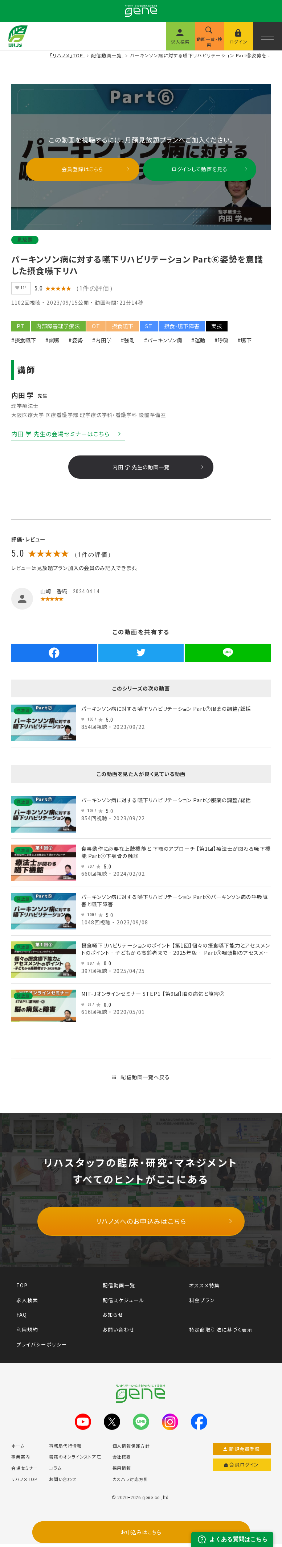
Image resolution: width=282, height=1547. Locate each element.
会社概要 (122, 1460)
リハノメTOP (24, 1482)
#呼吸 (221, 343)
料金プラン (201, 1303)
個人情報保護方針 (131, 1449)
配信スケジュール (123, 1303)
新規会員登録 (241, 1452)
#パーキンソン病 (163, 343)
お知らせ (113, 1317)
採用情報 (122, 1471)
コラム (55, 1471)
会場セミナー (24, 1471)
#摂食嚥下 (23, 343)
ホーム (18, 1449)
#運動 (198, 343)
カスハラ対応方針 (131, 1482)
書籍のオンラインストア (75, 1460)
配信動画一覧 (119, 1288)
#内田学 (102, 343)
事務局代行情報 (65, 1449)
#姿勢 (76, 343)
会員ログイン (241, 1467)
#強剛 (128, 343)
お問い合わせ (118, 1332)
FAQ (21, 1317)
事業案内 (20, 1460)
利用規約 (27, 1332)
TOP (22, 1288)
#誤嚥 (52, 343)
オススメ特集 (204, 1288)
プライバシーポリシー (41, 1347)
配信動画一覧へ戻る (141, 1080)
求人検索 (27, 1303)
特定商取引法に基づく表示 (221, 1332)
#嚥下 (245, 343)
